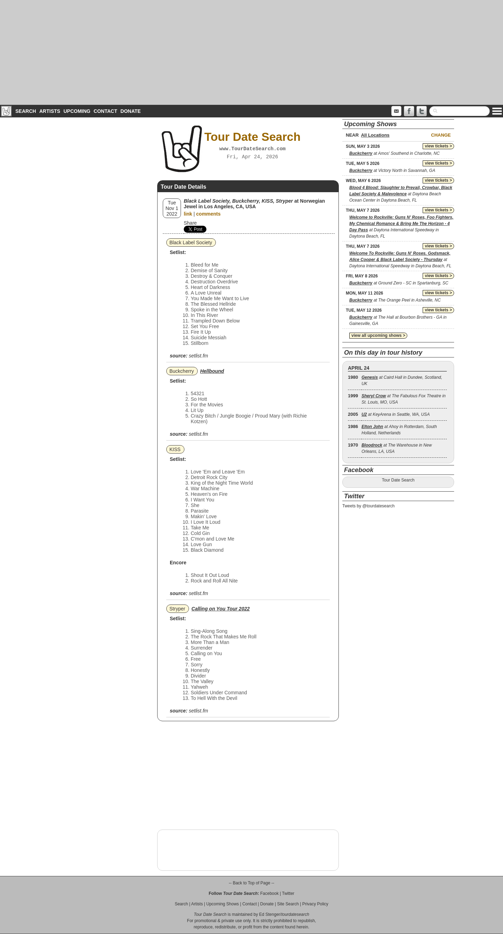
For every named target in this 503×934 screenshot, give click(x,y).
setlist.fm (198, 356)
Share (190, 223)
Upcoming (77, 111)
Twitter (288, 893)
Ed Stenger (269, 914)
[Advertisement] (251, 52)
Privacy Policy (315, 904)
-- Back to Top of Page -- (251, 883)
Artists (49, 111)
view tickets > (438, 146)
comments (208, 214)
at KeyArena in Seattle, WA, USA (396, 414)
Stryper (177, 608)
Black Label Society (190, 242)
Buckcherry (181, 371)
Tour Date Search (398, 480)
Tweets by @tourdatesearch (368, 506)
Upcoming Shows (222, 904)
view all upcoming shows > (378, 335)
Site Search (288, 904)
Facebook (269, 893)
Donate (131, 111)
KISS (175, 449)
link (188, 214)
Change (441, 135)
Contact (105, 111)
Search (25, 111)
